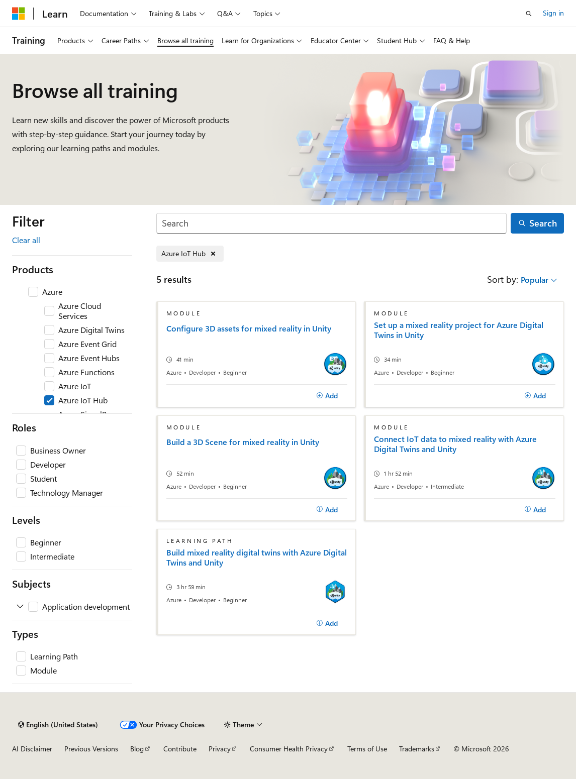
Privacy (220, 748)
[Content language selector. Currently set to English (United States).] (58, 725)
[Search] (331, 223)
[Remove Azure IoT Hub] (190, 254)
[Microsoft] (18, 13)
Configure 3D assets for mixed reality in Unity (248, 328)
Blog (137, 748)
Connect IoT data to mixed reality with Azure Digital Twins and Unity (455, 444)
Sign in (553, 13)
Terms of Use (367, 748)
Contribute (180, 748)
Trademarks (416, 748)
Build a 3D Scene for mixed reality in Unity (242, 442)
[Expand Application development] (20, 607)
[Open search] (529, 14)
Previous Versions (91, 748)
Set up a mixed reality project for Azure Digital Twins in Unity (458, 330)
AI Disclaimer (32, 748)
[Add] (327, 396)
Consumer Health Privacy (289, 748)
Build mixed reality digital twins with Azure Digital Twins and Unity (256, 557)
